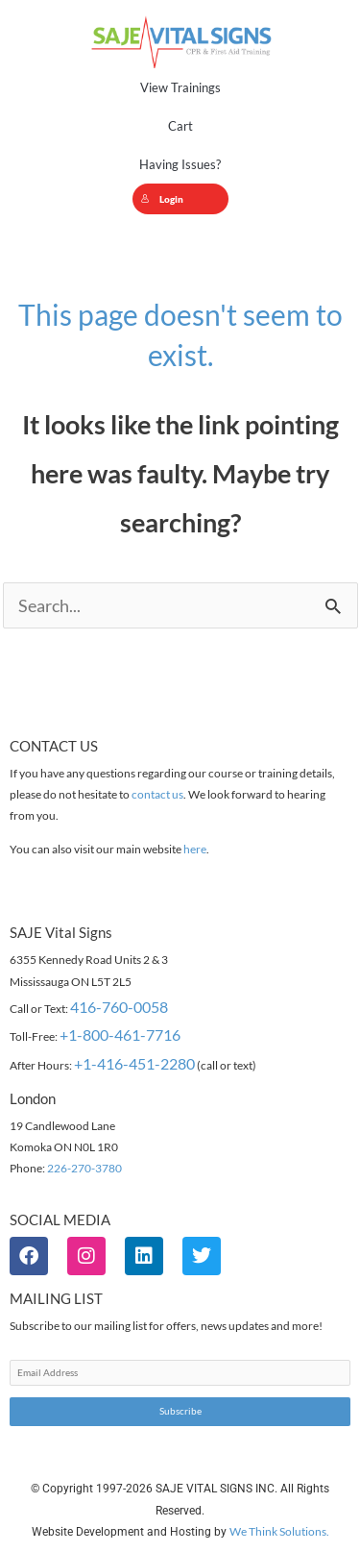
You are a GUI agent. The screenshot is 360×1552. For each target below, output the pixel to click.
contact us (157, 794)
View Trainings (180, 87)
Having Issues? (180, 164)
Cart (180, 126)
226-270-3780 (84, 1168)
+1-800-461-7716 (120, 1034)
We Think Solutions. (279, 1531)
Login (162, 199)
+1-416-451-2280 (134, 1063)
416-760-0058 (119, 1007)
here (194, 849)
